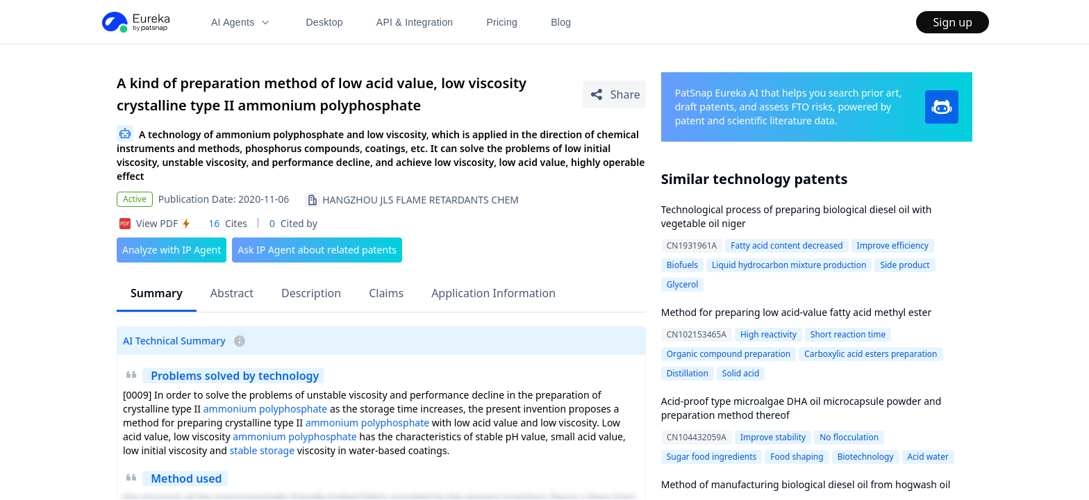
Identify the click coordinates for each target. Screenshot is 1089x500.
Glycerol (683, 284)
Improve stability (773, 437)
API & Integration (415, 22)
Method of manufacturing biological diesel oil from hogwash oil (806, 484)
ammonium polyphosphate (265, 408)
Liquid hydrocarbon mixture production (789, 265)
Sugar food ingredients (711, 456)
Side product (904, 265)
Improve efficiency (893, 245)
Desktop (324, 22)
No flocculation (849, 437)
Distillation (687, 373)
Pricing (501, 22)
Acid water (928, 456)
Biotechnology (866, 456)
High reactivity (768, 334)
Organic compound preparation (728, 354)
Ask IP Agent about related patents (317, 249)
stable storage (262, 450)
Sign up (952, 22)
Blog (561, 22)
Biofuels (682, 265)
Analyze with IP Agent (171, 249)
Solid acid (741, 373)
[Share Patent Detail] (614, 94)
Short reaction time (848, 334)
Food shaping (796, 456)
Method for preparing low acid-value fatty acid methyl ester (796, 312)
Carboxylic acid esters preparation (870, 354)
